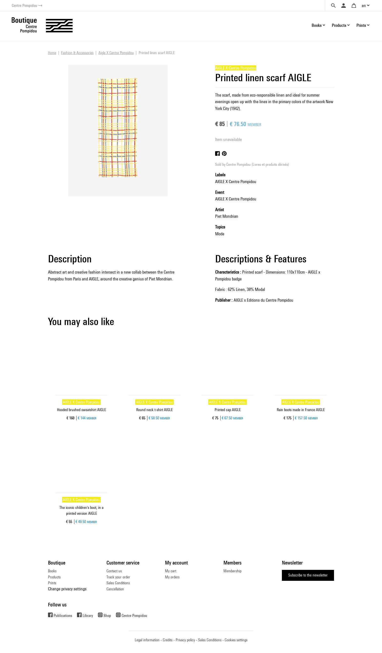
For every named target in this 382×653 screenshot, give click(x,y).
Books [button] (317, 25)
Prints (52, 583)
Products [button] (339, 25)
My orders (172, 577)
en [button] (364, 5)
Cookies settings (236, 640)
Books (52, 571)
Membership (232, 571)
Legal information (147, 640)
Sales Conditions (118, 583)
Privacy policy (185, 640)
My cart (170, 571)
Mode (219, 233)
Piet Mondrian (226, 216)
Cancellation (115, 589)
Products (54, 577)
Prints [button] (361, 25)
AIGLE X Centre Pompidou (235, 181)
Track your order (118, 577)
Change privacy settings (67, 588)
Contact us (114, 571)
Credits (167, 640)
